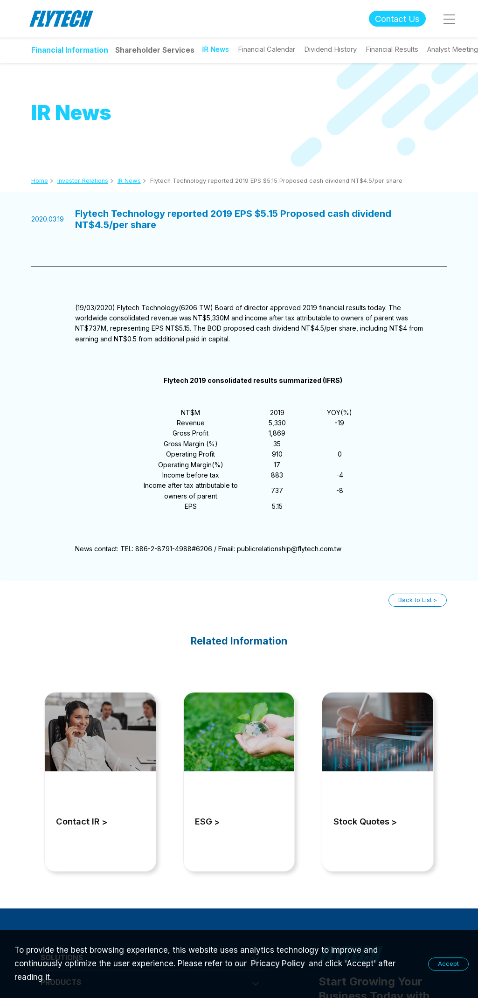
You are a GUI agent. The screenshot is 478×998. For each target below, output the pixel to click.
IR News (129, 180)
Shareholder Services (154, 50)
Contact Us (397, 19)
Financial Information (69, 50)
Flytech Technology (61, 19)
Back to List (415, 599)
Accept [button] (448, 963)
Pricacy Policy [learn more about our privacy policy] (278, 963)
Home (39, 180)
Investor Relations (82, 180)
